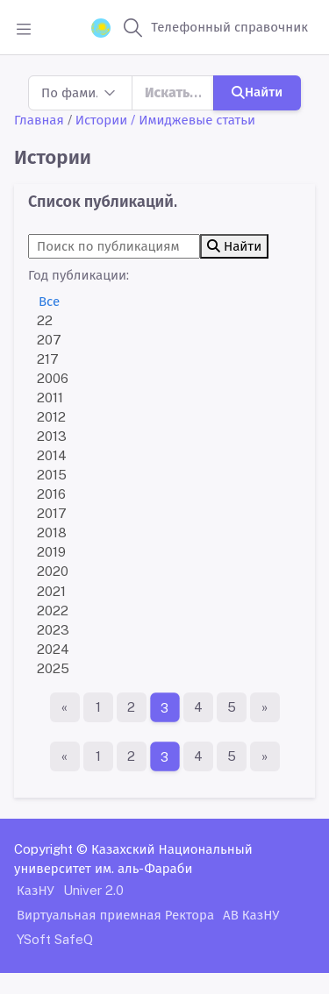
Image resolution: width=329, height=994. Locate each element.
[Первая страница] (65, 707)
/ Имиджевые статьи (193, 119)
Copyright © (51, 848)
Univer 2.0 (93, 890)
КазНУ (35, 890)
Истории (101, 119)
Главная (39, 119)
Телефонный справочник (229, 26)
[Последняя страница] (265, 707)
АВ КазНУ (251, 914)
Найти (257, 91)
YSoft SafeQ (55, 939)
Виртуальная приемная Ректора (115, 914)
